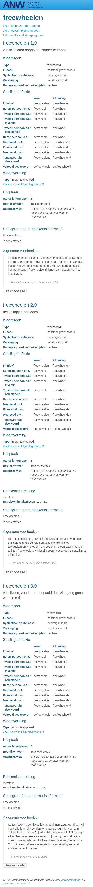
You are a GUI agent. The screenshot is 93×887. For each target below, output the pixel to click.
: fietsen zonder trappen (24, 25)
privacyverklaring (70, 880)
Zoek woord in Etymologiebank (22, 184)
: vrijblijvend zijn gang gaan (26, 35)
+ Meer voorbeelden (14, 290)
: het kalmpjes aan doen (24, 30)
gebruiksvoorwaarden (15, 883)
